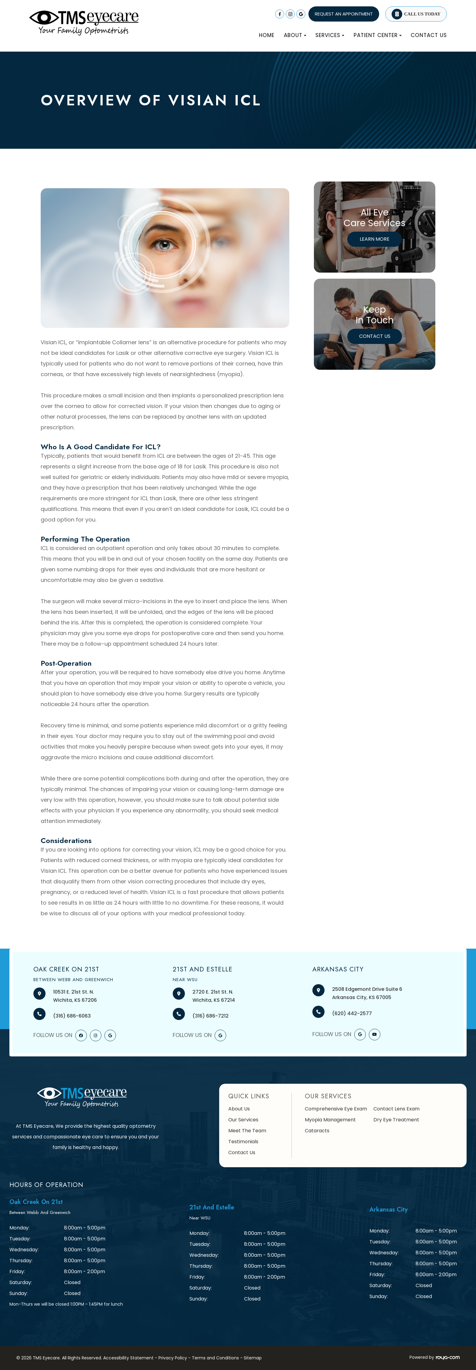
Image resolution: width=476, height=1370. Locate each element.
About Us (239, 1108)
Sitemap (253, 1358)
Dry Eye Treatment (396, 1119)
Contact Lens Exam (396, 1108)
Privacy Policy (172, 1358)
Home (266, 35)
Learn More (374, 239)
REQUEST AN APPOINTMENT (344, 14)
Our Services (243, 1119)
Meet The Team (247, 1130)
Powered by (435, 1357)
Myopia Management (330, 1119)
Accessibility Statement (128, 1358)
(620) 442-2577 (352, 1013)
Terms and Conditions (215, 1358)
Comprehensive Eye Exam (336, 1108)
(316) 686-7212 (210, 1015)
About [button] (295, 35)
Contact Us (429, 35)
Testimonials (243, 1141)
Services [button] (329, 35)
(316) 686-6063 (72, 1015)
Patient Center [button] (378, 35)
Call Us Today (422, 14)
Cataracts (317, 1130)
